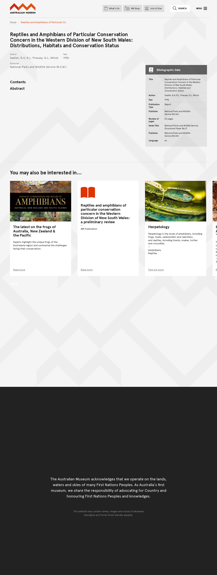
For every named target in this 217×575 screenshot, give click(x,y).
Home (13, 22)
